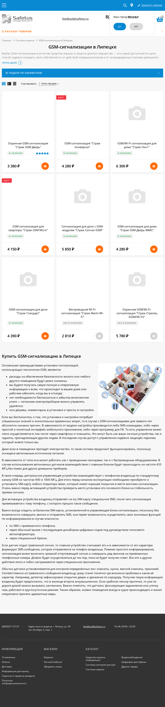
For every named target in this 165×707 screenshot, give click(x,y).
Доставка (7, 666)
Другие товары (130, 666)
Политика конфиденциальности (14, 682)
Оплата (6, 662)
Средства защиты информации (95, 659)
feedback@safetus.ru (75, 18)
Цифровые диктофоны (134, 662)
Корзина (48, 657)
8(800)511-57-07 (10, 626)
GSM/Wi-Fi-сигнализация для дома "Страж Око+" (136, 145)
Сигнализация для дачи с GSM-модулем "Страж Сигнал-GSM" (82, 228)
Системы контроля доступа (100, 664)
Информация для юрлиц (15, 671)
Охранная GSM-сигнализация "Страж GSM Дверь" (28, 145)
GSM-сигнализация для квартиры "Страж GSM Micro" (28, 228)
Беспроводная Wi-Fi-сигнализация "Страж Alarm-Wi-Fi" (82, 313)
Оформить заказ (53, 666)
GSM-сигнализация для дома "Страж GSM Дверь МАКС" (136, 228)
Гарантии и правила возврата (18, 675)
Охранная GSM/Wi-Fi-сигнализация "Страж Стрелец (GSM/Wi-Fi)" (137, 313)
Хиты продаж (48, 83)
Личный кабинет (53, 662)
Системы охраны (25, 40)
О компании (8, 657)
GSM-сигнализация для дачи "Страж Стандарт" (28, 311)
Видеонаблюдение (132, 657)
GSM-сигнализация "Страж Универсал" (82, 145)
